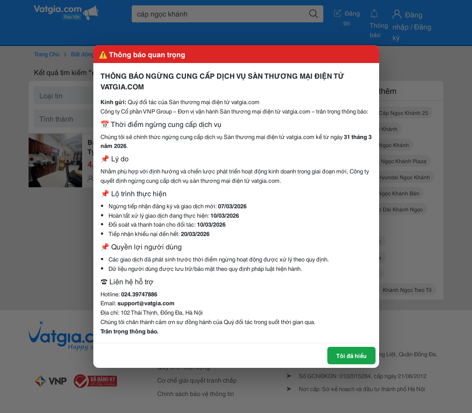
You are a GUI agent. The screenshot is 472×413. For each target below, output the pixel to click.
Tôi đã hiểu (351, 355)
